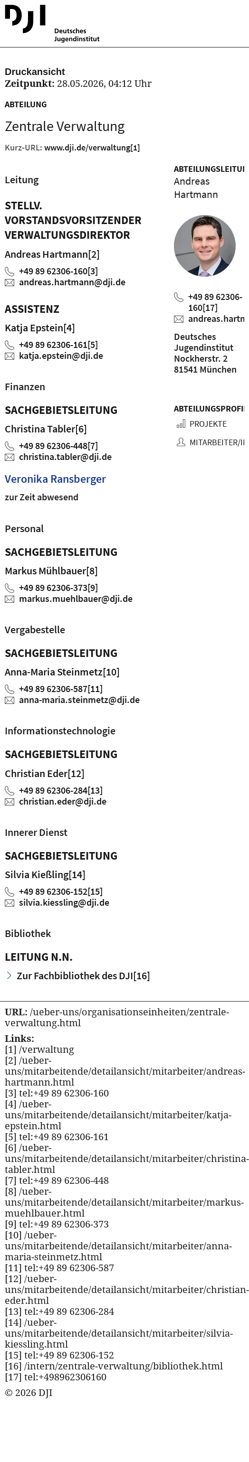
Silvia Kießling (45, 874)
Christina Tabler (46, 428)
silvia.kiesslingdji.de (64, 902)
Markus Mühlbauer (51, 570)
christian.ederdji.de (62, 801)
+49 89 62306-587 (61, 688)
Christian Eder (45, 773)
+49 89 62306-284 (61, 790)
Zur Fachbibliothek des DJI (83, 975)
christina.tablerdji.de (65, 456)
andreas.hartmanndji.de (72, 282)
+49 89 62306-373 (58, 587)
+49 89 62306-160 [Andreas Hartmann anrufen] (215, 302)
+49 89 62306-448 (58, 445)
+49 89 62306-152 (61, 891)
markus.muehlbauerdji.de (76, 598)
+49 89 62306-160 (58, 271)
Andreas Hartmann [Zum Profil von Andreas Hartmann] (196, 187)
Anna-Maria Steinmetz (62, 671)
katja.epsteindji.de (61, 355)
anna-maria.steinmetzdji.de (79, 699)
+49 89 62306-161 (58, 344)
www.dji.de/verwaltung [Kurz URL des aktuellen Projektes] (92, 147)
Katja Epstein (40, 327)
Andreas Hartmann (52, 254)
